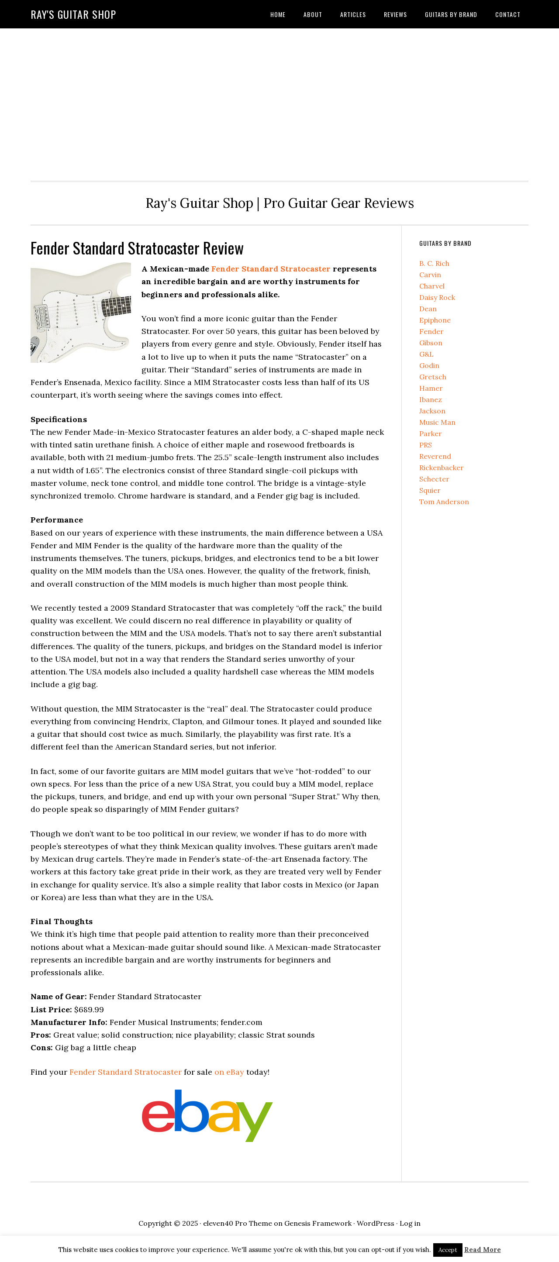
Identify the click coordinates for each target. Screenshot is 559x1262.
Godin (429, 365)
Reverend (435, 456)
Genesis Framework (318, 1223)
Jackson (432, 410)
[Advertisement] (279, 102)
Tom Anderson (444, 501)
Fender (431, 331)
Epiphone (435, 320)
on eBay (229, 1072)
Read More (482, 1249)
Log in (410, 1223)
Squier (430, 490)
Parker (430, 433)
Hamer (431, 388)
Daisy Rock (437, 297)
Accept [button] (447, 1250)
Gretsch (432, 376)
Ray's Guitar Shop (73, 14)
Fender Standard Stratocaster (271, 269)
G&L (426, 354)
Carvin (430, 274)
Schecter (434, 479)
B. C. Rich (434, 263)
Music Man (437, 422)
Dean (428, 308)
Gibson (430, 342)
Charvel (432, 286)
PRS (425, 444)
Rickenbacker (441, 467)
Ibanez (430, 399)
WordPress (375, 1223)
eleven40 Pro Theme (237, 1223)
